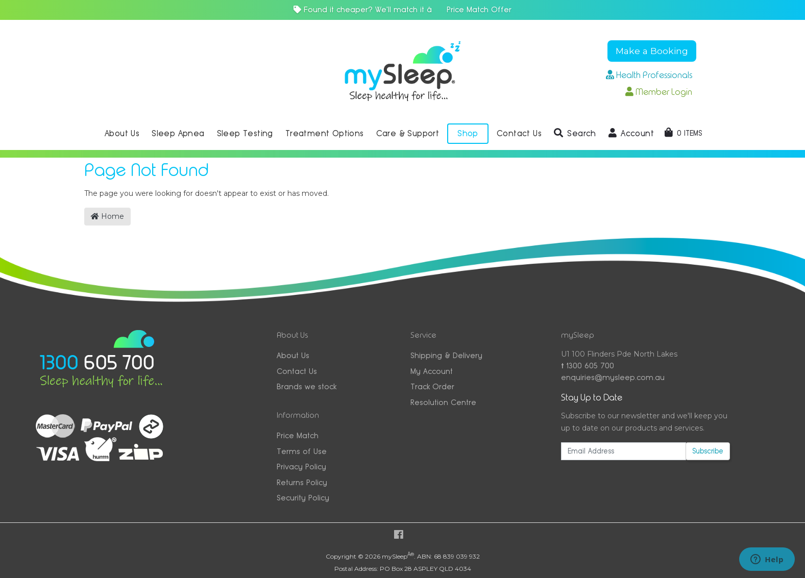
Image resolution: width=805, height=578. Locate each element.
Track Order (432, 386)
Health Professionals (649, 75)
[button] (575, 133)
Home (107, 216)
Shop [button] (467, 133)
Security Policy (303, 497)
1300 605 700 (587, 365)
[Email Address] (623, 451)
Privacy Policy (301, 466)
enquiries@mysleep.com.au (613, 377)
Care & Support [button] (408, 133)
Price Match (298, 435)
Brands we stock (306, 386)
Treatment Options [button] (324, 133)
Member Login (658, 92)
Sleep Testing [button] (245, 133)
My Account (431, 371)
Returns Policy (302, 482)
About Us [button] (122, 133)
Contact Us (297, 371)
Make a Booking (652, 50)
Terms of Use (302, 451)
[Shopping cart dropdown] (683, 133)
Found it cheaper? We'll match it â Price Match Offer (402, 9)
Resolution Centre (443, 402)
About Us (293, 355)
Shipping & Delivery (446, 355)
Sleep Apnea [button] (178, 133)
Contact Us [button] (519, 133)
